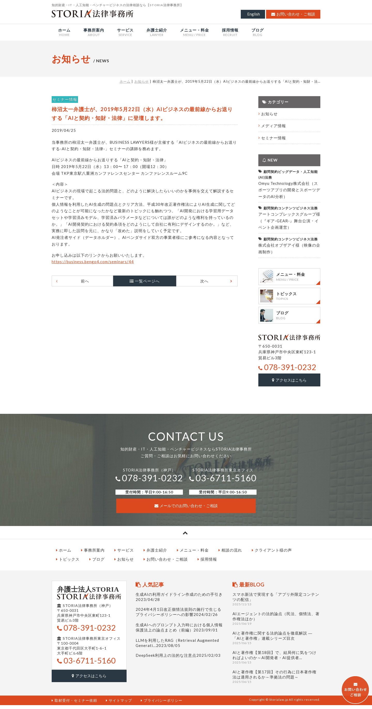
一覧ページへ (147, 281)
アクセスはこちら (289, 384)
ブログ (97, 563)
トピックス (68, 563)
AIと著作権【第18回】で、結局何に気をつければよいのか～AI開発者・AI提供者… (276, 661)
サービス (124, 553)
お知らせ (141, 81)
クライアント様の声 (272, 553)
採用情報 (207, 563)
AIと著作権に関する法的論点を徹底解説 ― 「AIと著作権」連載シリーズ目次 (276, 641)
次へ (201, 281)
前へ (88, 281)
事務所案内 (93, 553)
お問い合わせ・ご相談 (293, 14)
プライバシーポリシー (161, 704)
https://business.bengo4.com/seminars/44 (93, 261)
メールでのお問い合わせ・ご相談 (186, 509)
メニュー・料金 (193, 553)
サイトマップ (119, 704)
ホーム (125, 81)
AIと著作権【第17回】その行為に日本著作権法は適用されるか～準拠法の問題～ (276, 680)
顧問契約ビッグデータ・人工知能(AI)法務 (288, 174)
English (253, 14)
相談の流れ (230, 553)
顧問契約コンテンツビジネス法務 (288, 208)
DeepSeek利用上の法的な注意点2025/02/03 (178, 659)
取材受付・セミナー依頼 (74, 704)
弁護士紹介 (155, 553)
